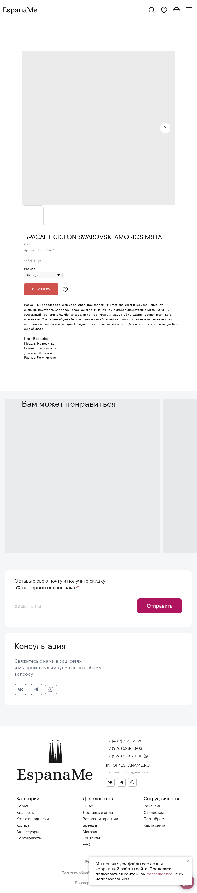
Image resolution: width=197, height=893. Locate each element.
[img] (152, 10)
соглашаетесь (160, 873)
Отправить (159, 606)
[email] (72, 605)
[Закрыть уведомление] (188, 861)
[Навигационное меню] (189, 7)
